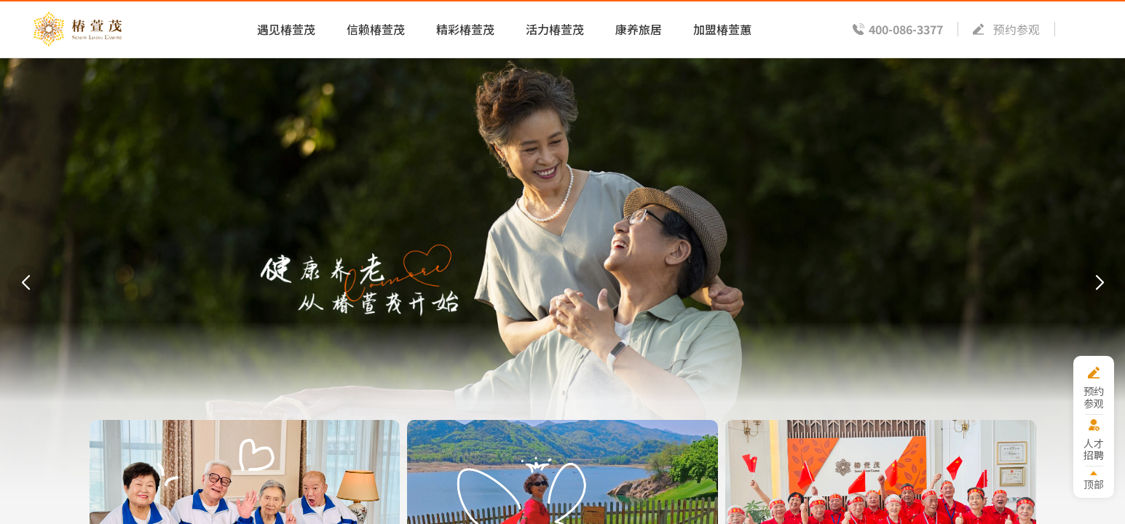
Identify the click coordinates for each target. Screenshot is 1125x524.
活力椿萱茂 (555, 29)
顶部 (1093, 484)
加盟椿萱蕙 (722, 29)
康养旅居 (638, 29)
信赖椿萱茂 (376, 29)
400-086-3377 (906, 29)
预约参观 (1016, 29)
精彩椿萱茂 (465, 29)
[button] (25, 283)
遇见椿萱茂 (286, 29)
